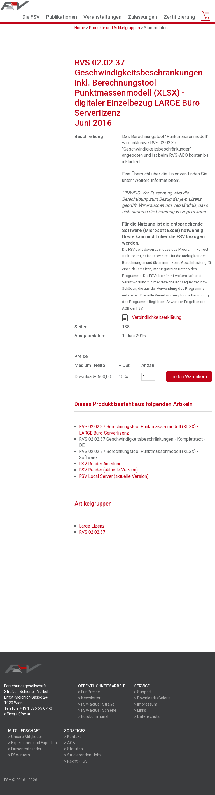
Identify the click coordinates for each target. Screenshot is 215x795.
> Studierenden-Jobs (82, 755)
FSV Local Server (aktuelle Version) (113, 476)
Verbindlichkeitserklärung (156, 317)
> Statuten (73, 749)
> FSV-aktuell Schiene (97, 710)
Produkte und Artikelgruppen (114, 27)
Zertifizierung (179, 17)
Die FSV (31, 17)
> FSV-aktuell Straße (96, 704)
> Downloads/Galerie (152, 698)
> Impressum (145, 704)
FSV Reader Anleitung (100, 463)
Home (79, 27)
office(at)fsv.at (17, 714)
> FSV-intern (19, 755)
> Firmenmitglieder (24, 749)
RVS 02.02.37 (92, 532)
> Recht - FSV (76, 761)
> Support (142, 692)
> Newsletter (89, 698)
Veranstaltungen (102, 17)
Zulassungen (142, 17)
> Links (140, 710)
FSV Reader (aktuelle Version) (108, 470)
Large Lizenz (92, 526)
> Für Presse (89, 692)
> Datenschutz (147, 716)
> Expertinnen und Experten (32, 743)
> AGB (69, 743)
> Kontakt (72, 736)
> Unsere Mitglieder (25, 736)
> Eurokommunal (93, 716)
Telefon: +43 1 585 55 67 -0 (28, 708)
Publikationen (61, 17)
